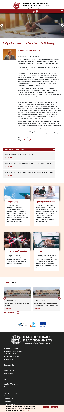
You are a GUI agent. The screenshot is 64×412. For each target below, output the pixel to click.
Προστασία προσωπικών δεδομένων (14, 396)
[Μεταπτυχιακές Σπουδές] (17, 241)
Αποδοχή (46, 407)
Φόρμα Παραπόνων (9, 370)
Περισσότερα (9, 157)
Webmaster (7, 376)
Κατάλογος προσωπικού (10, 367)
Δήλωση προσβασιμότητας (11, 393)
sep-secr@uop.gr (10, 359)
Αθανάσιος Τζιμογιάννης (30, 140)
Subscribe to (3, 143)
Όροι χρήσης (7, 401)
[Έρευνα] (46, 241)
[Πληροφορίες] (17, 193)
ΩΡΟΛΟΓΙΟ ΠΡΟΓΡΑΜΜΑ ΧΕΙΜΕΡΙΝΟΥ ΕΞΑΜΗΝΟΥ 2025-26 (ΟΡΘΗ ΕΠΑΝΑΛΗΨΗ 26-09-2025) (29, 172)
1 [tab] (31, 25)
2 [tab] (33, 25)
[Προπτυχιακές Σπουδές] (46, 193)
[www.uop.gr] (32, 340)
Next (62, 25)
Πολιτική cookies (8, 398)
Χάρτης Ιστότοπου (9, 373)
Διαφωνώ (54, 407)
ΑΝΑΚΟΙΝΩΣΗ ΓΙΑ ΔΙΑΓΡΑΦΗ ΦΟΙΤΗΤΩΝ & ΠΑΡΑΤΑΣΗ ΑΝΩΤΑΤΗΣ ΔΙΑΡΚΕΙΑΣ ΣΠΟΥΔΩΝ (28, 163)
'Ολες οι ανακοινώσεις (11, 312)
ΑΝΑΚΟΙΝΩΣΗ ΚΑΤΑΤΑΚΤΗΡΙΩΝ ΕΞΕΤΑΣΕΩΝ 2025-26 (19, 154)
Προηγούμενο (2, 25)
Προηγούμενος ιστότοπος (11, 404)
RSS (5, 379)
